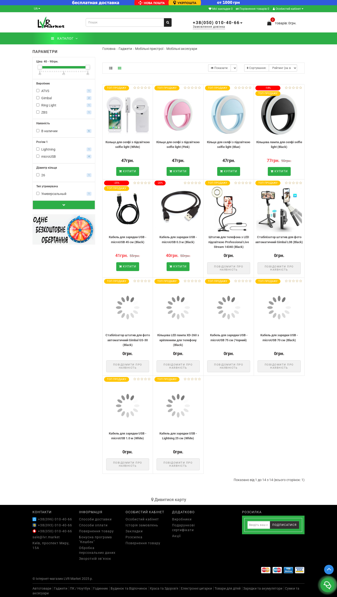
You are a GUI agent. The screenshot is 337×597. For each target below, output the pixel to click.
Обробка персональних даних (97, 550)
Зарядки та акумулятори (262, 588)
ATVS (63, 91)
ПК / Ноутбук (80, 588)
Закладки (134, 531)
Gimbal (63, 98)
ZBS (63, 112)
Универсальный (63, 194)
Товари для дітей (228, 588)
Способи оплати (93, 525)
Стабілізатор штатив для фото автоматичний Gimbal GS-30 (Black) (127, 340)
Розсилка (134, 537)
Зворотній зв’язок (95, 558)
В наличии (63, 131)
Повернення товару (96, 531)
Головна (109, 49)
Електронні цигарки (196, 588)
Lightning (63, 149)
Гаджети (60, 588)
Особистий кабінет (288, 8)
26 (63, 175)
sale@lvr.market (46, 537)
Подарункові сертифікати (183, 527)
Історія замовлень (142, 525)
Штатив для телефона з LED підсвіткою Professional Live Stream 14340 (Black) (228, 242)
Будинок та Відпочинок (129, 588)
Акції (176, 536)
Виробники (182, 519)
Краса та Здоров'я (164, 588)
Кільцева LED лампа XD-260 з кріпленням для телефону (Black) (178, 340)
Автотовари (41, 588)
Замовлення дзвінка (209, 26)
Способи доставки (95, 519)
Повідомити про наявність (228, 268)
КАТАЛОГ (64, 38)
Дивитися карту (168, 499)
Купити (127, 171)
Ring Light (63, 105)
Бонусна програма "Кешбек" (95, 539)
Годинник (100, 588)
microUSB (63, 156)
